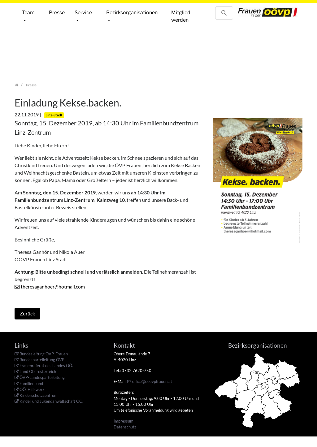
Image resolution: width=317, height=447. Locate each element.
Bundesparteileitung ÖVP (42, 359)
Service (83, 12)
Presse (57, 12)
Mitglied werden (180, 16)
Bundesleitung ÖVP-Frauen (44, 353)
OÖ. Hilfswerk (32, 389)
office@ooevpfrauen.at (152, 381)
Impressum (123, 421)
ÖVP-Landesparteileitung (42, 377)
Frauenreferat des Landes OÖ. (46, 365)
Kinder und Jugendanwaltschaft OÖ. (51, 401)
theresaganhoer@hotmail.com (53, 286)
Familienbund (31, 383)
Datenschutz (125, 426)
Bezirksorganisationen (132, 12)
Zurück (27, 313)
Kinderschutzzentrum (39, 395)
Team (28, 12)
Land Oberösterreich (38, 371)
